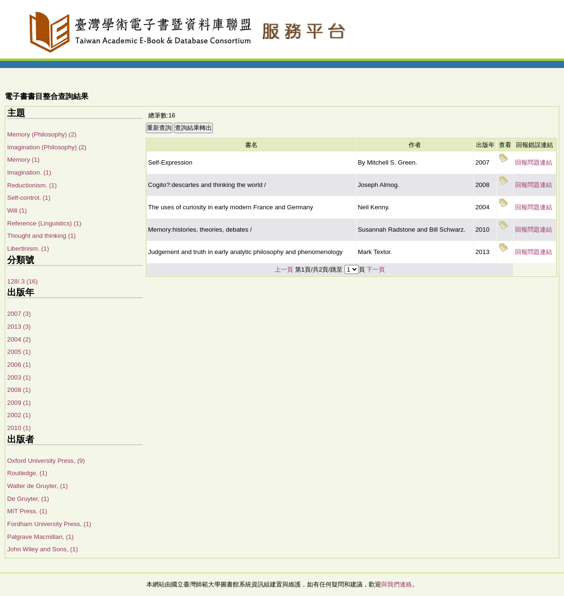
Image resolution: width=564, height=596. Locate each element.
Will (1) (17, 210)
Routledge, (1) (27, 473)
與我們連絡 (396, 584)
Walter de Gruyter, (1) (37, 485)
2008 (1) (19, 389)
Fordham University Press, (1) (49, 524)
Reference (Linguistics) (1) (44, 223)
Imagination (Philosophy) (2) (46, 147)
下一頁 (375, 269)
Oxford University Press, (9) (46, 460)
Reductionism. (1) (32, 185)
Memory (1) (23, 159)
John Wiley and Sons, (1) (42, 549)
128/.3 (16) (22, 281)
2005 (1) (19, 351)
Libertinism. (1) (28, 248)
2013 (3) (19, 326)
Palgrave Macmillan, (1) (40, 536)
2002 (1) (19, 415)
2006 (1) (19, 364)
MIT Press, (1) (27, 511)
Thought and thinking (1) (41, 235)
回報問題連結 (533, 162)
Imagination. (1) (29, 172)
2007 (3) (19, 313)
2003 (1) (19, 377)
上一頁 (284, 269)
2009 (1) (19, 402)
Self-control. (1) (28, 197)
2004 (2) (19, 339)
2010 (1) (19, 427)
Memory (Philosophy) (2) (41, 134)
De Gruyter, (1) (28, 498)
